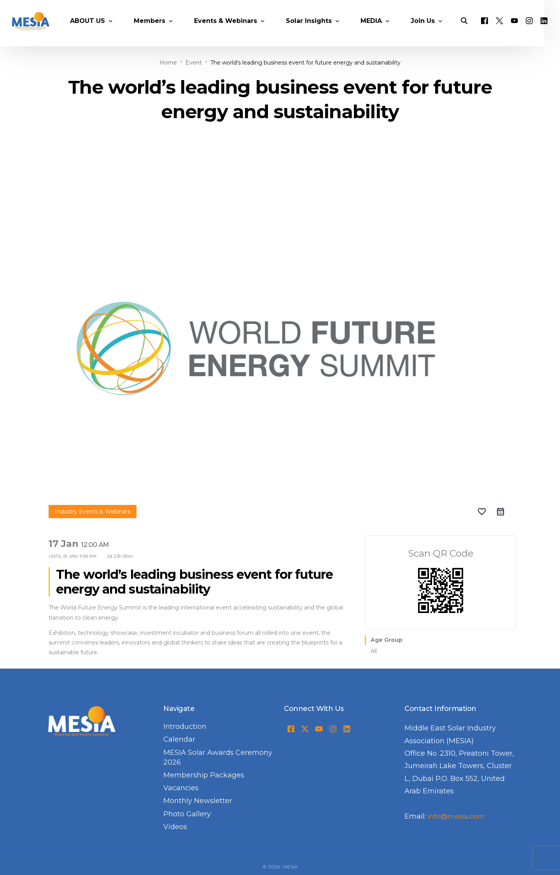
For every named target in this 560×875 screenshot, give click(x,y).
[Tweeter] (509, 29)
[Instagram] (539, 29)
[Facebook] (494, 29)
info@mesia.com (457, 816)
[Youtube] (524, 29)
